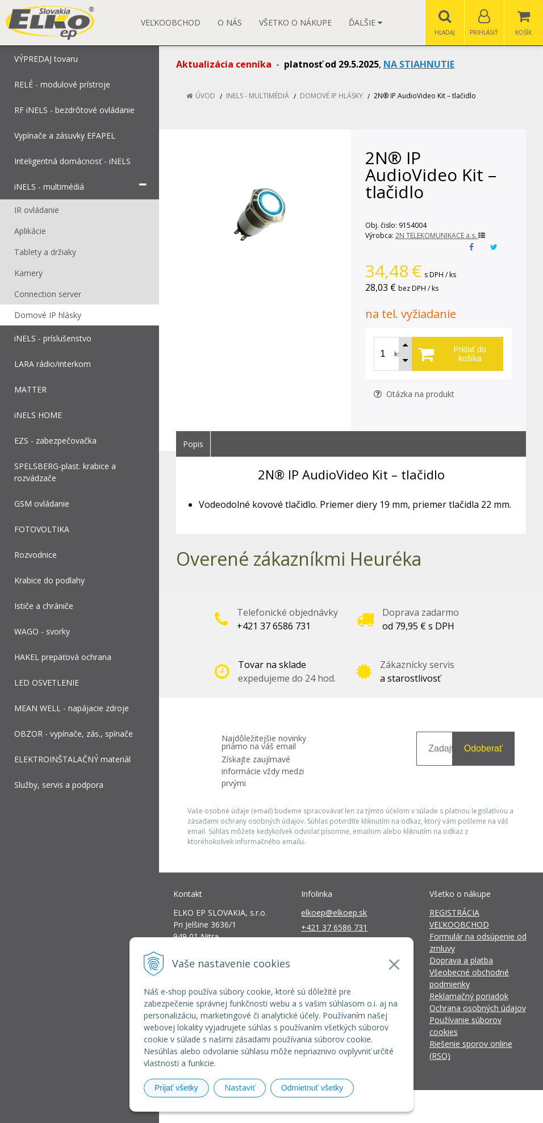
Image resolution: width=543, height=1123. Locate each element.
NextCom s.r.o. (475, 1106)
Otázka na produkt (414, 394)
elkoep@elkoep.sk (334, 912)
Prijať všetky (176, 1087)
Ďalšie (365, 22)
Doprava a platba (461, 960)
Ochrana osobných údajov (477, 1008)
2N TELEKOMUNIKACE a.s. (440, 235)
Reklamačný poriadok (468, 996)
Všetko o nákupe (295, 22)
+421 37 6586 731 (334, 927)
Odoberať (483, 748)
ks (397, 353)
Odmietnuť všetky (312, 1087)
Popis (193, 444)
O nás (230, 22)
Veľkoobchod (171, 22)
